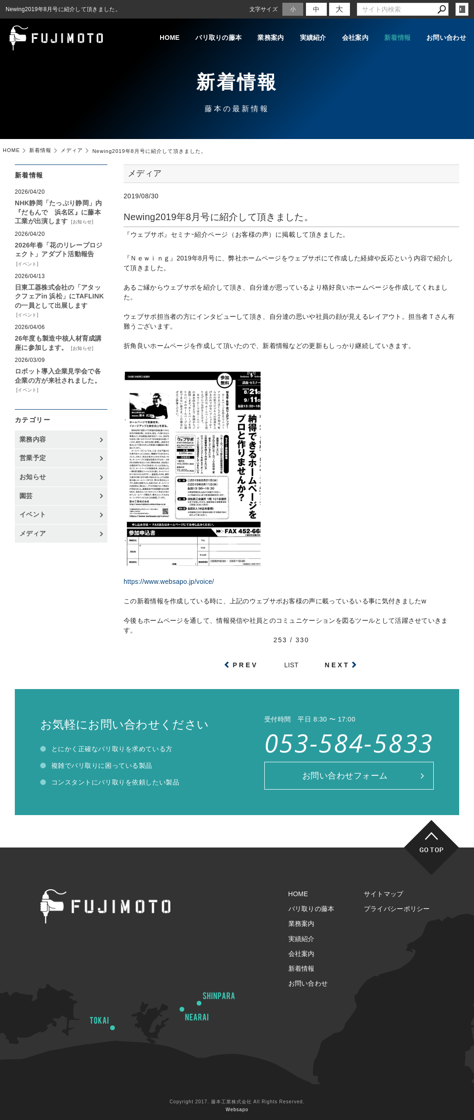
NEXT (337, 665)
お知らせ (82, 221)
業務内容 (32, 439)
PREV (245, 665)
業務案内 (270, 37)
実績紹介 (313, 37)
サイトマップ (384, 894)
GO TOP (431, 849)
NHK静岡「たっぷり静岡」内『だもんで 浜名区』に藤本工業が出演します (58, 212)
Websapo (236, 1109)
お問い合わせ (446, 37)
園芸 (26, 496)
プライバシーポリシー (397, 908)
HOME (170, 37)
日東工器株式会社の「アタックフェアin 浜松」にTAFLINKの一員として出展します (59, 296)
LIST (291, 665)
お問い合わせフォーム (345, 775)
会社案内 (355, 37)
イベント (27, 263)
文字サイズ (263, 9)
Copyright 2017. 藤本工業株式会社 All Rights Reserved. (237, 1101)
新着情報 (397, 37)
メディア (32, 533)
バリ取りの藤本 (218, 37)
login (461, 9)
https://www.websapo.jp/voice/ (169, 581)
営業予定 (32, 458)
